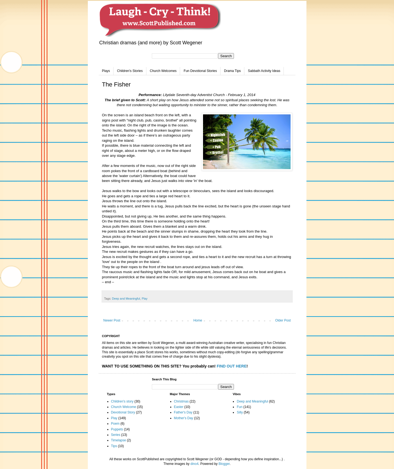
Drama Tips (232, 71)
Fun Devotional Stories (200, 71)
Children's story (122, 401)
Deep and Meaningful (126, 298)
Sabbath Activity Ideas (264, 71)
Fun (239, 407)
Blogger (224, 464)
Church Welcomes (163, 71)
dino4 (194, 464)
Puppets (117, 429)
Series (115, 435)
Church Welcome (123, 407)
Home (197, 320)
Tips (114, 446)
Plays (106, 71)
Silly (240, 412)
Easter (179, 407)
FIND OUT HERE (232, 366)
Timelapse (118, 440)
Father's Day (183, 412)
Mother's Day (183, 418)
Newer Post (111, 320)
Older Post (283, 320)
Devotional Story (123, 412)
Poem (115, 423)
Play (144, 298)
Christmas (181, 401)
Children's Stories (130, 71)
